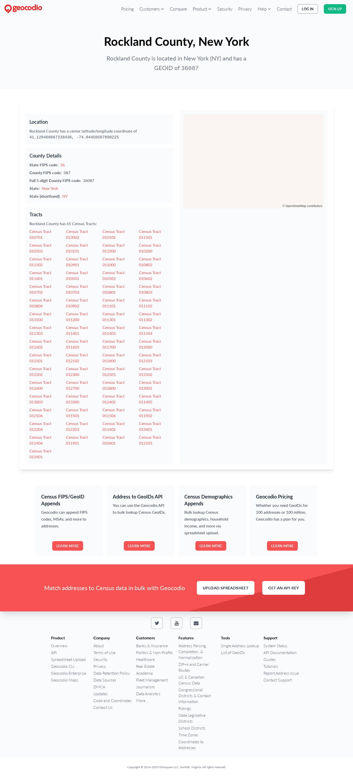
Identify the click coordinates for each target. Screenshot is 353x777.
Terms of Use (104, 652)
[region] (253, 161)
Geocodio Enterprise (68, 673)
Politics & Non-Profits (154, 652)
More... (142, 700)
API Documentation (280, 652)
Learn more (67, 546)
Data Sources (104, 680)
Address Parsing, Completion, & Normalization (192, 651)
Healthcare (145, 659)
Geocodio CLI (62, 666)
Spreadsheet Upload (68, 659)
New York (50, 188)
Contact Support (278, 680)
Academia (144, 673)
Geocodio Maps (64, 680)
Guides (270, 659)
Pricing (127, 9)
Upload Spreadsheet (226, 587)
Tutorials (271, 666)
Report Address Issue (281, 673)
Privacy (245, 9)
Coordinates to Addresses (191, 744)
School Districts (191, 728)
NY (65, 196)
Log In (308, 9)
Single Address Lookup (240, 645)
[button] (152, 8)
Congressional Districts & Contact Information (194, 695)
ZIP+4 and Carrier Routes (193, 667)
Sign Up (335, 9)
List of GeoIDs (233, 652)
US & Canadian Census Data (191, 680)
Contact (284, 9)
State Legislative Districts (191, 718)
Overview (59, 645)
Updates (100, 693)
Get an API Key (283, 587)
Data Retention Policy (111, 673)
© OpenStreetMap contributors (302, 206)
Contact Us (103, 707)
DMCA (99, 686)
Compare (178, 9)
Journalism (145, 686)
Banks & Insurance (152, 645)
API (54, 652)
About (98, 645)
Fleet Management (152, 680)
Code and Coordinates (112, 700)
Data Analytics (148, 693)
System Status (275, 645)
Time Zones (188, 734)
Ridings (184, 708)
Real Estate (145, 666)
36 (62, 164)
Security (224, 9)
